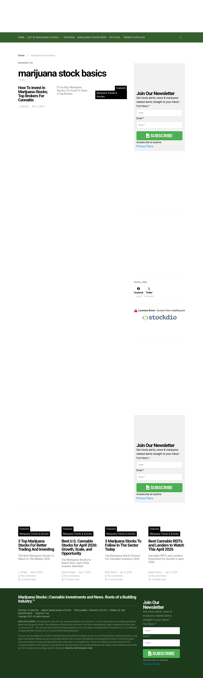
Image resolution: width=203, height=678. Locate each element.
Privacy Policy (144, 146)
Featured (69, 37)
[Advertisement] (159, 245)
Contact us (42, 613)
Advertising (25, 613)
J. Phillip (22, 572)
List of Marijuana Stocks (42, 37)
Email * (140, 118)
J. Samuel (23, 106)
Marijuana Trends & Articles (107, 95)
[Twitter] (149, 292)
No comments (28, 575)
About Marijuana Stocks (56, 610)
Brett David (111, 572)
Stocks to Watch (28, 610)
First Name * (143, 106)
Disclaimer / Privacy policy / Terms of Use (99, 610)
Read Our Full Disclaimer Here (78, 648)
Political (114, 37)
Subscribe (159, 135)
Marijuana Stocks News (92, 37)
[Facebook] (138, 292)
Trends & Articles (134, 37)
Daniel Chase (68, 572)
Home (21, 37)
